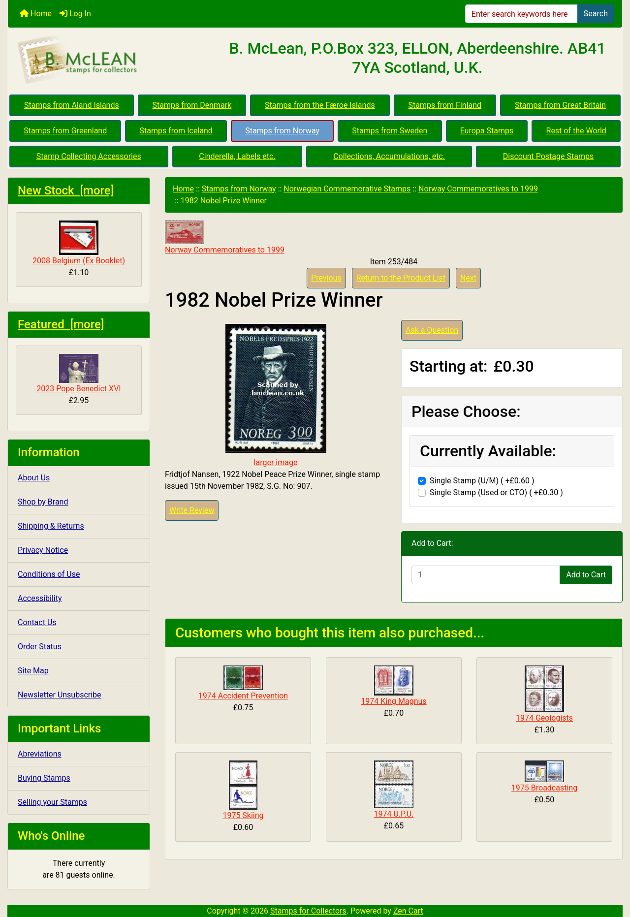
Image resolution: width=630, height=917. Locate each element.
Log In (75, 13)
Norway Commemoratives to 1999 (478, 188)
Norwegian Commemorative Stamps (347, 188)
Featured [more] (61, 324)
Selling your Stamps (52, 802)
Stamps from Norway (282, 130)
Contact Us (37, 622)
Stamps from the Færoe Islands (320, 105)
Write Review (191, 510)
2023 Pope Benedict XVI (78, 373)
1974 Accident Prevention (243, 695)
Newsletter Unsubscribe (59, 694)
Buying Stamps (44, 778)
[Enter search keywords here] (521, 13)
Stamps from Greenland (65, 130)
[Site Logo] (110, 60)
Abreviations (40, 754)
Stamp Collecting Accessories (88, 156)
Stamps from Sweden (389, 130)
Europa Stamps (487, 130)
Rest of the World (576, 130)
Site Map (33, 670)
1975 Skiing (242, 815)
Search (596, 13)
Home (36, 13)
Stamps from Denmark (192, 105)
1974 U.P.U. (394, 814)
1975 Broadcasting (544, 787)
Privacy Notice (43, 550)
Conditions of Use (49, 574)
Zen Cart (408, 911)
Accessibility (40, 598)
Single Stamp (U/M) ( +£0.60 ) (482, 480)
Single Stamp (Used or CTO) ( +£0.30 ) (496, 492)
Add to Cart (586, 574)
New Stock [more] (66, 190)
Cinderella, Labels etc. (237, 156)
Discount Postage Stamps (548, 156)
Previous (326, 278)
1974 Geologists (544, 718)
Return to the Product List (400, 278)
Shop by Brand (43, 501)
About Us (34, 477)
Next (468, 278)
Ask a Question (432, 330)
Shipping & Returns (51, 526)
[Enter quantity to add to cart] (485, 575)
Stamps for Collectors (308, 911)
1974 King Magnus (393, 701)
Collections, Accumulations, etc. (389, 156)
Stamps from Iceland (176, 130)
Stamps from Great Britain (560, 105)
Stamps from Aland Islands (71, 105)
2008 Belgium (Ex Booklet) (78, 243)
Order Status (40, 646)
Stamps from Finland (444, 105)
